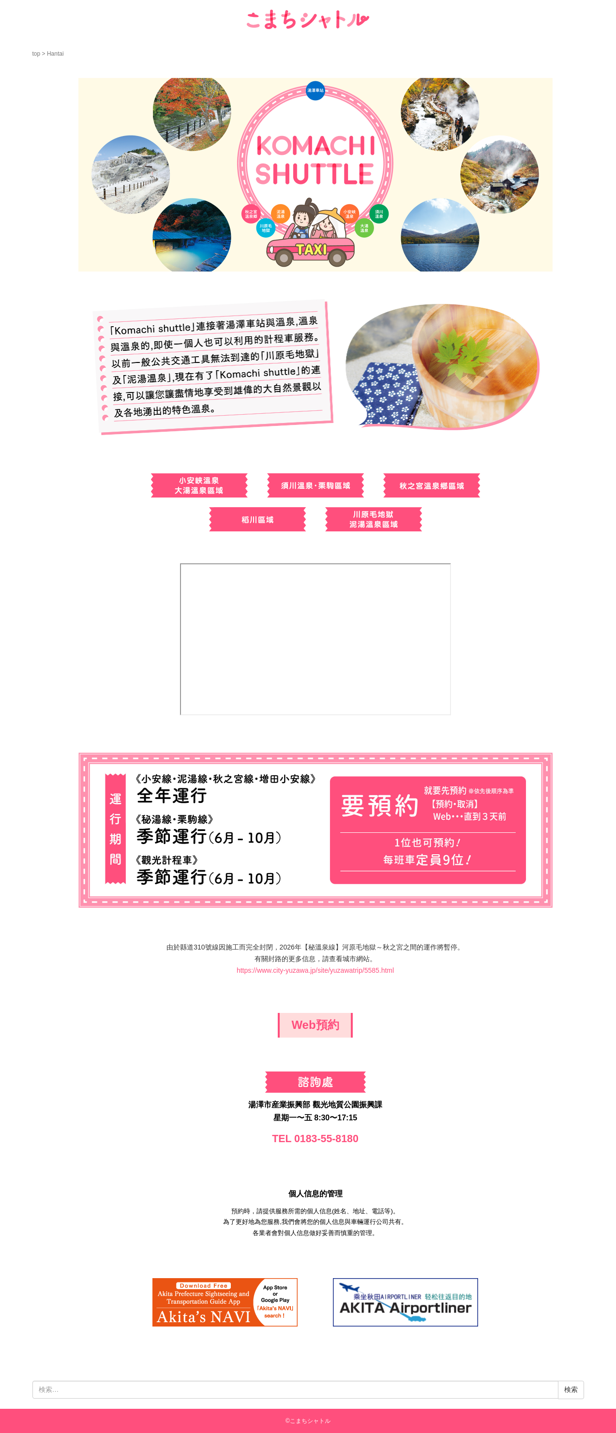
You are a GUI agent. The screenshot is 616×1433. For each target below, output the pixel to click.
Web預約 (315, 1024)
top (36, 53)
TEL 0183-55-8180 (315, 1139)
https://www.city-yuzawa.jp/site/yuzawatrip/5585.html (315, 970)
